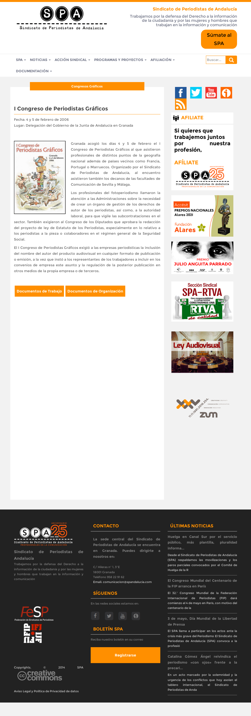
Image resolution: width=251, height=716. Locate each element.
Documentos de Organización (95, 292)
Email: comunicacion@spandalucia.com (122, 583)
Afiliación (163, 60)
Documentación (34, 72)
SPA (21, 60)
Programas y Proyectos (120, 60)
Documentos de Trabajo (39, 292)
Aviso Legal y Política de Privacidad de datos (46, 692)
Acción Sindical (72, 60)
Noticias (40, 60)
